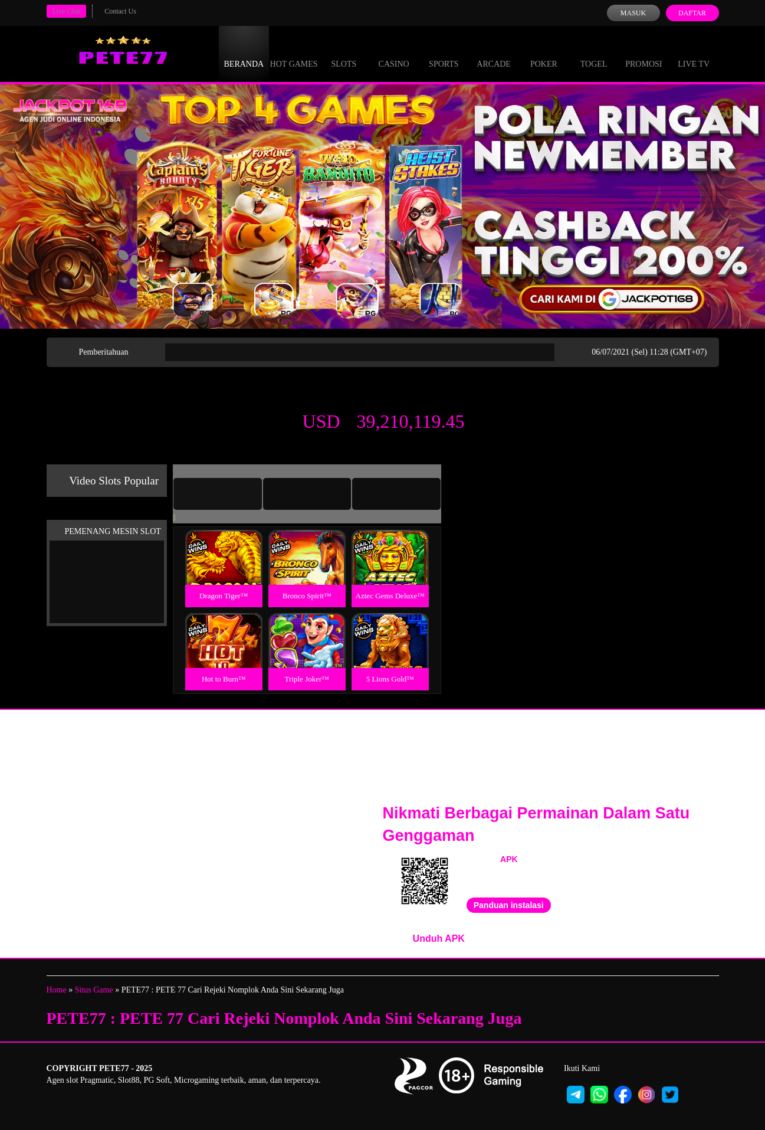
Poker (543, 53)
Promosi (643, 53)
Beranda (244, 53)
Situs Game (94, 989)
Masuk (633, 13)
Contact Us (120, 11)
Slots (343, 53)
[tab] (217, 494)
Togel (594, 53)
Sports (444, 53)
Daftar (692, 13)
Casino (394, 53)
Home (57, 989)
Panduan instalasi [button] (509, 905)
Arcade (494, 53)
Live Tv (694, 53)
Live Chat (66, 11)
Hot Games (294, 53)
